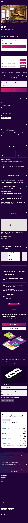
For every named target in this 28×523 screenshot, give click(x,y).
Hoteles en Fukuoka (6, 435)
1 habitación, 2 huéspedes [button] (7, 43)
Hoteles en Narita (5, 440)
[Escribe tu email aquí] (15, 394)
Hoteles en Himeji (5, 441)
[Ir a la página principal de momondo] (8, 1)
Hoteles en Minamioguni (20, 470)
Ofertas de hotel (6, 469)
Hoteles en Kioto (5, 433)
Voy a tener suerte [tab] (6, 422)
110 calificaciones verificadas (15, 36)
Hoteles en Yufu (5, 436)
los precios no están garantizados (7, 456)
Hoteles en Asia (13, 469)
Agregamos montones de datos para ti (14, 462)
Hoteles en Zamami (6, 443)
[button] (2, 2)
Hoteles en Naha (5, 431)
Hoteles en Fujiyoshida (6, 438)
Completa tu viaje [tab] (15, 422)
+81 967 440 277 (4, 34)
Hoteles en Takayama (6, 445)
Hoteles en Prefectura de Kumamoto (9, 470)
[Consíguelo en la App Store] (11, 509)
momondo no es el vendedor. (14, 460)
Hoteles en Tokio (5, 428)
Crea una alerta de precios (11, 297)
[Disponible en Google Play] (4, 509)
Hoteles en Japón (20, 469)
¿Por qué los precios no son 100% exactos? (14, 464)
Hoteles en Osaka (5, 430)
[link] (14, 304)
